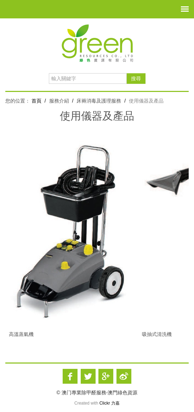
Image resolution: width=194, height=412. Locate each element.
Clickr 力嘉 (109, 403)
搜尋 (136, 78)
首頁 (36, 101)
